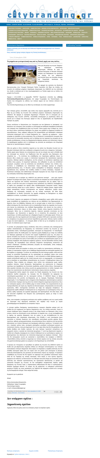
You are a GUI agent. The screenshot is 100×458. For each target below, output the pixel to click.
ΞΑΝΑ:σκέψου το (48, 24)
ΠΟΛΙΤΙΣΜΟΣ (21, 393)
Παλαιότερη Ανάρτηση (55, 451)
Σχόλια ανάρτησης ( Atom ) (21, 454)
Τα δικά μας (57, 24)
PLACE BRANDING (37, 24)
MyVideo (63, 24)
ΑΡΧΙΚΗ (8, 24)
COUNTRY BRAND (17, 24)
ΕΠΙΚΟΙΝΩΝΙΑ (71, 24)
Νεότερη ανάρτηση (13, 451)
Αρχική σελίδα (33, 451)
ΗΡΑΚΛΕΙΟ (14, 393)
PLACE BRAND (27, 24)
